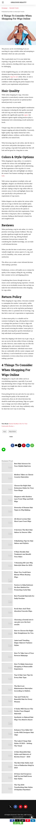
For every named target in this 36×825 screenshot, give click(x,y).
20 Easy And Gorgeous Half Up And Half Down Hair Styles (23, 776)
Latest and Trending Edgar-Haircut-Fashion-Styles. (23, 642)
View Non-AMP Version (24, 814)
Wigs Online (12, 431)
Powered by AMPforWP (18, 817)
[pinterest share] (24, 445)
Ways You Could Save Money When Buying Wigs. (22, 574)
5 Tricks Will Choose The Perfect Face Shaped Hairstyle (23, 711)
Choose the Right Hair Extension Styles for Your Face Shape (24, 487)
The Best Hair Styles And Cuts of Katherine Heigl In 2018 (24, 765)
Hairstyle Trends (14, 8)
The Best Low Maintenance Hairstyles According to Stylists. (23, 688)
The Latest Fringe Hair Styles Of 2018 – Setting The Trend (23, 743)
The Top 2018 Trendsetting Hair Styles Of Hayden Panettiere (23, 787)
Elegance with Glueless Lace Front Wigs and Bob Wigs (23, 498)
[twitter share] (16, 445)
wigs (4, 431)
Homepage (4, 8)
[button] (12, 820)
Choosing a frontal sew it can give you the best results (23, 622)
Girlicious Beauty (18, 2)
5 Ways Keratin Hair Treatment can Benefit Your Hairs (22, 554)
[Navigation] (2, 2)
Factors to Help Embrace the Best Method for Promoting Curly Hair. (23, 587)
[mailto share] (19, 445)
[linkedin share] (28, 445)
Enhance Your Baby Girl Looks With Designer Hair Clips (24, 732)
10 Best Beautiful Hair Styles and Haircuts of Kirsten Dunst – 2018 (22, 754)
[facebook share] (12, 445)
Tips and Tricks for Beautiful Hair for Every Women (23, 699)
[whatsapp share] (32, 445)
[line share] (3, 449)
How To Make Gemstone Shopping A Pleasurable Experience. (23, 666)
